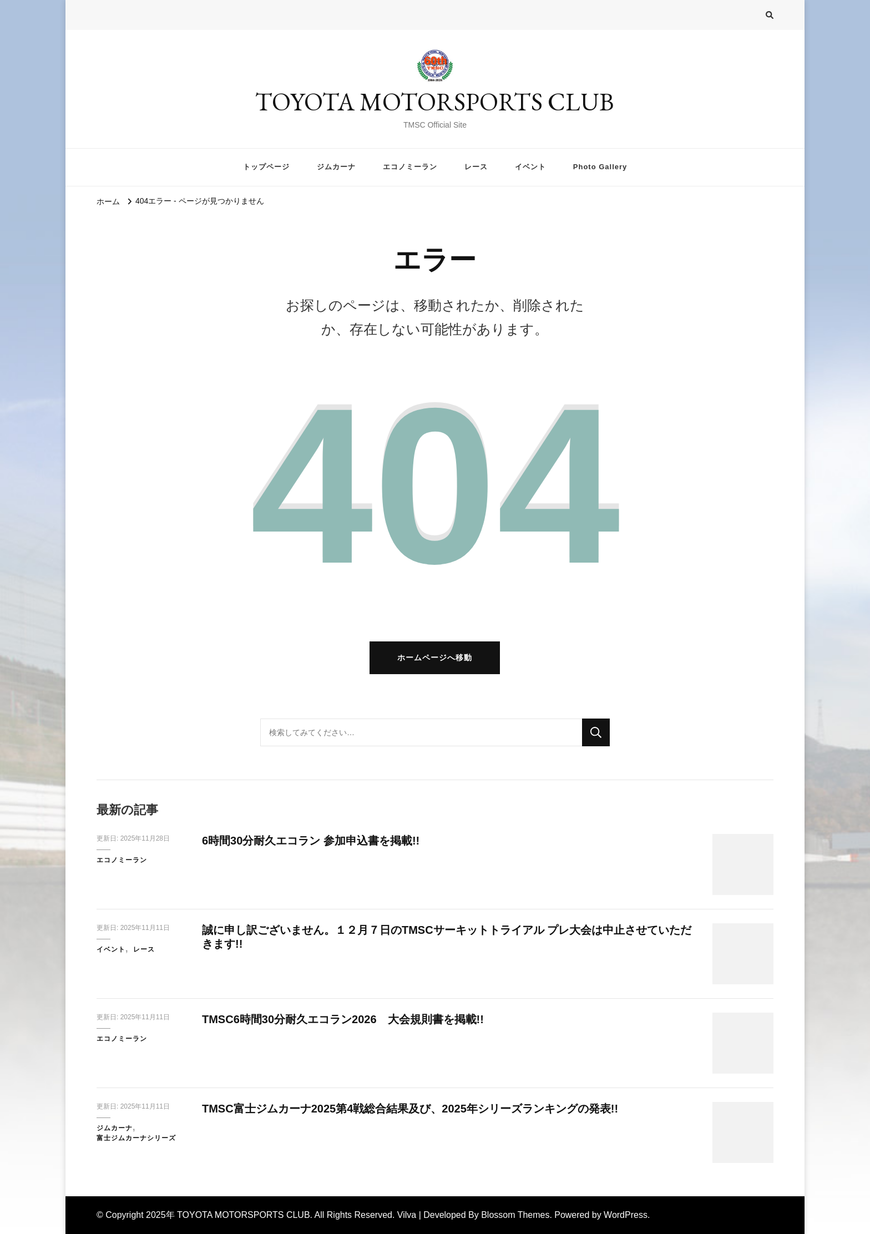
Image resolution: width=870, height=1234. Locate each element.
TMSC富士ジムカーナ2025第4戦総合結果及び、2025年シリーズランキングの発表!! (410, 1108)
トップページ (266, 167)
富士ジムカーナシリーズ (136, 1138)
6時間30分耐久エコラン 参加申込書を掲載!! (310, 841)
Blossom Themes (515, 1215)
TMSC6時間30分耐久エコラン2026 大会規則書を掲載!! (343, 1019)
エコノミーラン (410, 167)
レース (476, 167)
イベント (530, 167)
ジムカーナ (336, 167)
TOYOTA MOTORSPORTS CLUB (434, 101)
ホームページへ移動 (434, 657)
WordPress (626, 1215)
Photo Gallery (600, 167)
